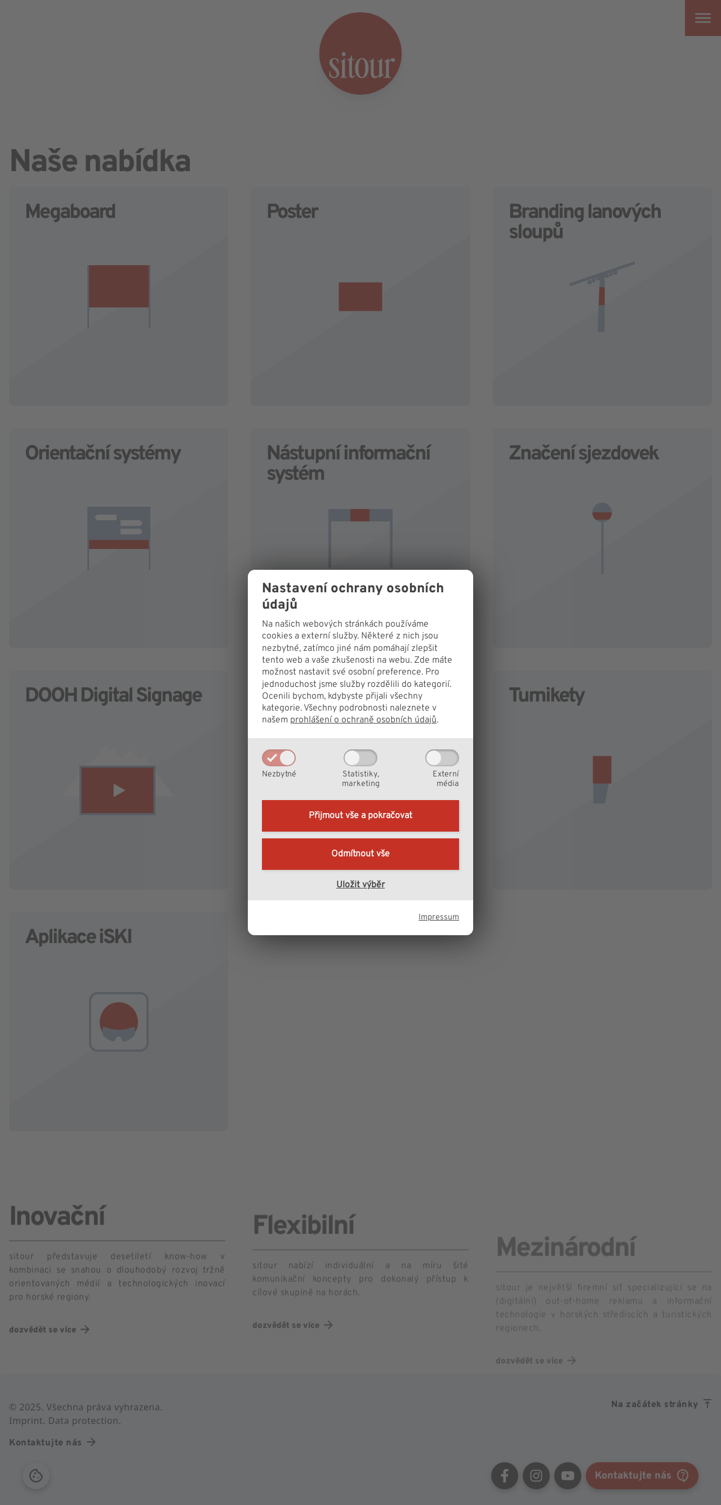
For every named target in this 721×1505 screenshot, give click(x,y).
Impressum (439, 917)
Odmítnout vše (360, 854)
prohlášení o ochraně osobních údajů (363, 720)
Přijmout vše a (360, 815)
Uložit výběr (360, 885)
